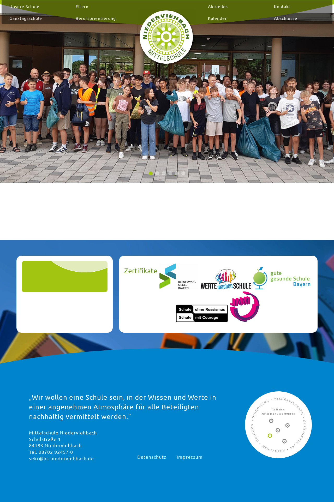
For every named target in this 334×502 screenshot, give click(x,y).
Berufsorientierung (115, 23)
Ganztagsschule (57, 23)
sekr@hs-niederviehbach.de (61, 458)
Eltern (101, 11)
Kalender (210, 23)
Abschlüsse (266, 23)
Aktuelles (211, 11)
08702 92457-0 (56, 452)
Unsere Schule (56, 11)
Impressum (190, 456)
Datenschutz (151, 456)
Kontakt (263, 11)
